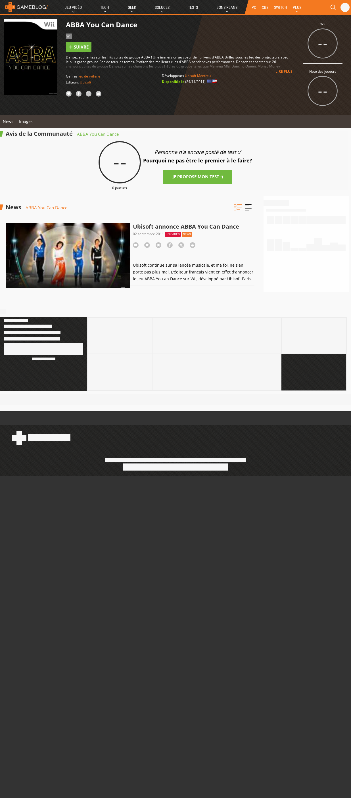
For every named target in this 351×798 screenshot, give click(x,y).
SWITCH (280, 7)
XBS (265, 7)
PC (254, 7)
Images (26, 121)
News (8, 121)
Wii (68, 36)
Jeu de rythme (89, 76)
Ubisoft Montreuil (198, 75)
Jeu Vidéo (73, 7)
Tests (193, 7)
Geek (132, 7)
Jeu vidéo (173, 234)
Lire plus (283, 71)
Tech (104, 7)
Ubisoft (85, 82)
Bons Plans (226, 7)
